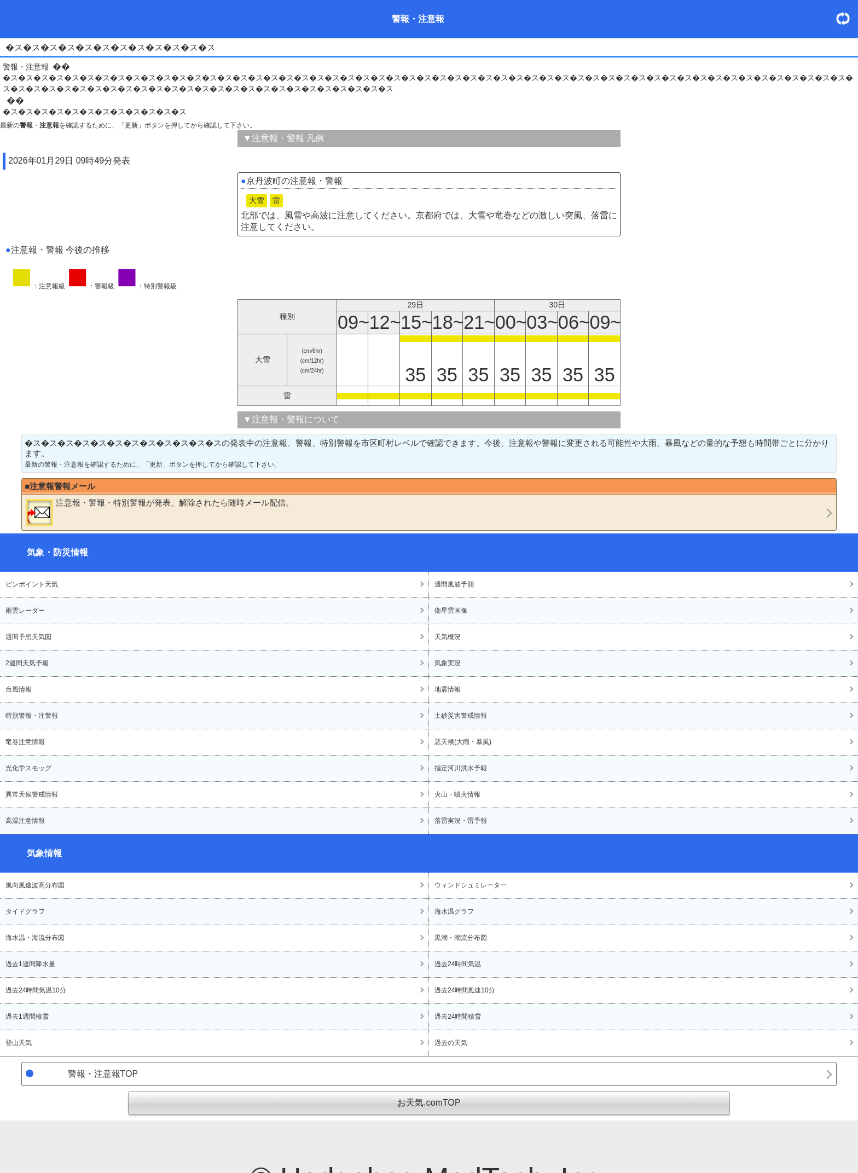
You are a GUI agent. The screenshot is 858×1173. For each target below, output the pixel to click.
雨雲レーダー (25, 610)
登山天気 (18, 1043)
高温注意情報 (25, 820)
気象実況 (447, 663)
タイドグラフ (25, 911)
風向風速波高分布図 (35, 885)
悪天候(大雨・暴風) (462, 742)
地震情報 (447, 689)
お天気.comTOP (428, 1102)
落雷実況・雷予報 (460, 820)
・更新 (847, 18)
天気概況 (447, 637)
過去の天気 (450, 1043)
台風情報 (18, 689)
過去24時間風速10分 (464, 990)
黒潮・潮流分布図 (460, 938)
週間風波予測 (454, 584)
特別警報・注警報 (31, 715)
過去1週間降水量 (30, 964)
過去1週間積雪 (27, 1016)
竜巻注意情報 (25, 742)
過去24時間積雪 (457, 1016)
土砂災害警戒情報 (460, 715)
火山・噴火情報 (457, 794)
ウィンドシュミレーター (470, 885)
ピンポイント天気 (31, 584)
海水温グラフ (454, 911)
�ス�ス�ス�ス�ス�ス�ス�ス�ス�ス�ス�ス (95, 111)
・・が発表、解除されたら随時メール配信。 (160, 512)
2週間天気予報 (27, 663)
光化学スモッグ (28, 768)
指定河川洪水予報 (460, 768)
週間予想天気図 (28, 637)
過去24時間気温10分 (35, 990)
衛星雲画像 (450, 610)
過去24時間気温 (457, 964)
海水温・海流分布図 (35, 938)
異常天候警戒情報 (31, 794)
